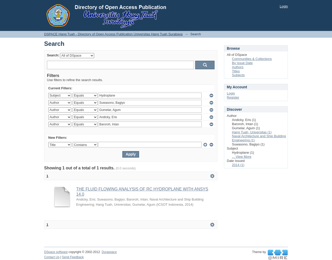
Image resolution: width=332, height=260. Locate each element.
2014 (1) (238, 165)
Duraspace (109, 252)
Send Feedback (73, 257)
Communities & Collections (252, 59)
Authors (237, 67)
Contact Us (52, 257)
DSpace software (56, 252)
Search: (53, 55)
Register (233, 97)
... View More (241, 157)
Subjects (238, 75)
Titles (236, 71)
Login (284, 6)
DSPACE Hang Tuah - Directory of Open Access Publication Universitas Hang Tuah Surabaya (113, 34)
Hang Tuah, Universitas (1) (252, 132)
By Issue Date (242, 63)
